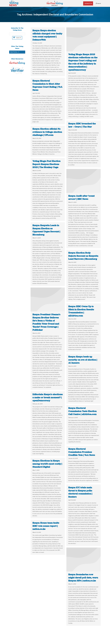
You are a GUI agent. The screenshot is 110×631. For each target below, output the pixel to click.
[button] (98, 3)
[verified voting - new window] (54, 6)
